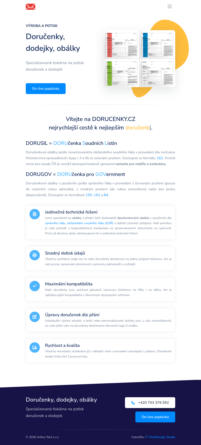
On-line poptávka (45, 88)
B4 (106, 195)
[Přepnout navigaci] (169, 6)
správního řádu (55, 223)
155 (89, 195)
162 (160, 158)
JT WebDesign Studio (160, 437)
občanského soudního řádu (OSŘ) (90, 223)
